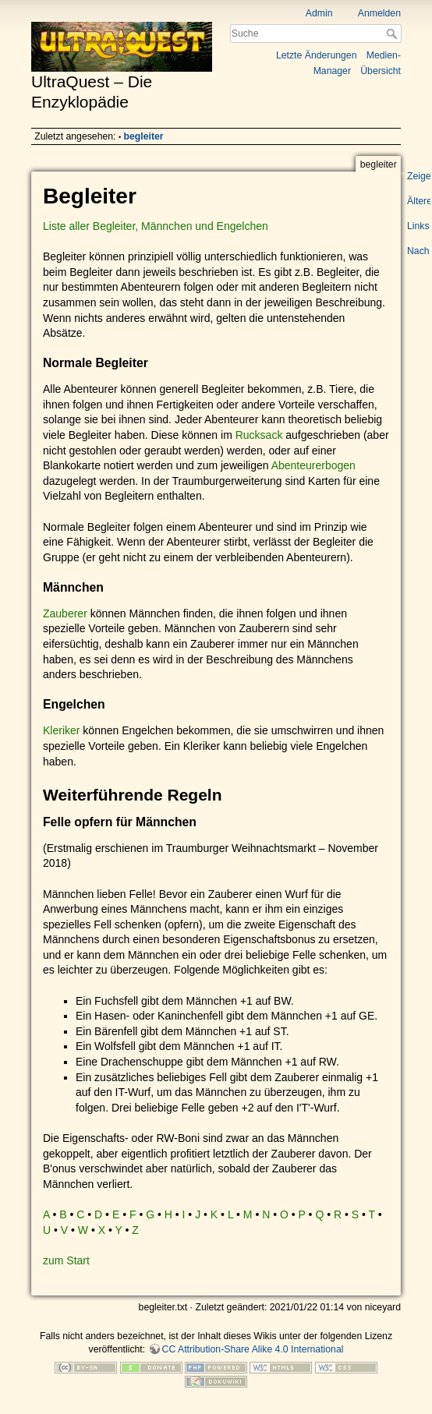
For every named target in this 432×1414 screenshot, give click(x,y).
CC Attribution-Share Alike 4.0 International (253, 1349)
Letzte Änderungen (316, 55)
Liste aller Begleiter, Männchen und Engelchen (155, 226)
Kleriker (61, 730)
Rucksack (259, 435)
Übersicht (380, 70)
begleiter (144, 136)
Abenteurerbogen (313, 465)
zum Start (66, 1260)
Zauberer (65, 613)
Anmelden (379, 13)
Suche (393, 33)
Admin (319, 13)
